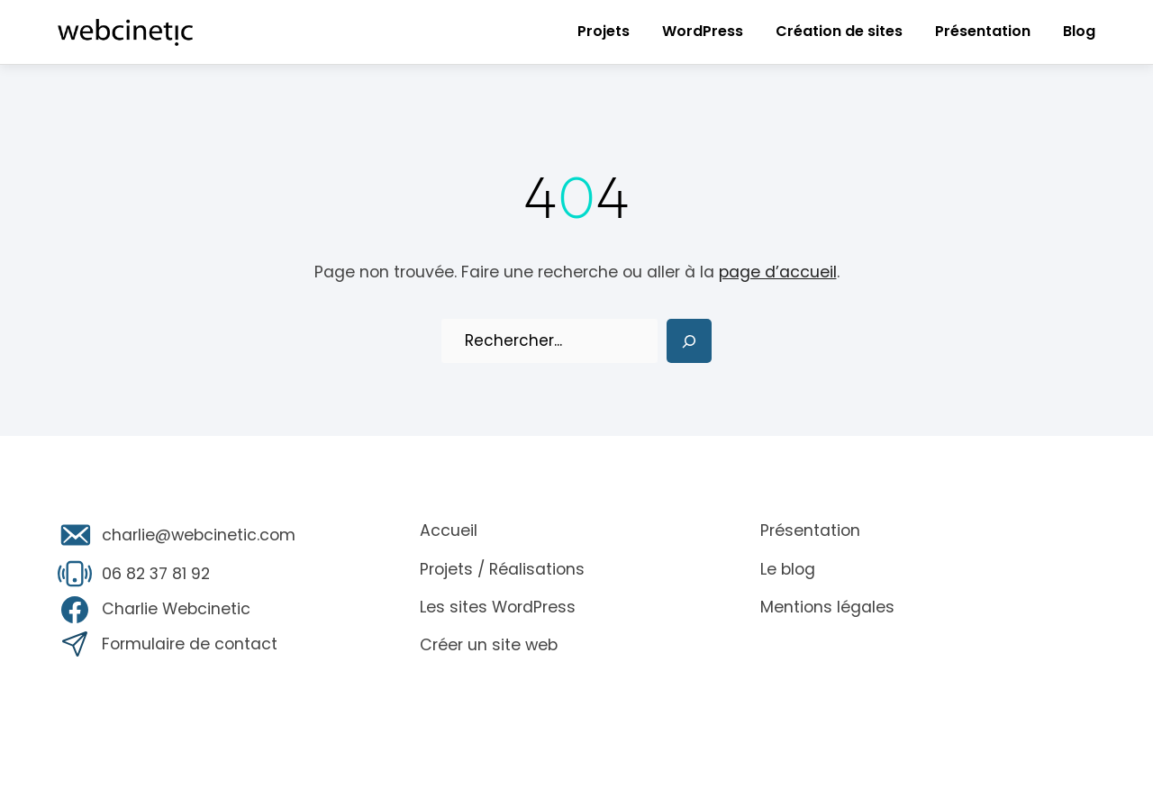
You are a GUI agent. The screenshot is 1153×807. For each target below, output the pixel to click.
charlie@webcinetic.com (198, 535)
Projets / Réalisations (502, 569)
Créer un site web (489, 645)
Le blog (787, 569)
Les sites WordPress (498, 607)
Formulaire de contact (189, 644)
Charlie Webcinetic (176, 609)
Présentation (810, 530)
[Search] (689, 341)
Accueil (448, 530)
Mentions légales (827, 607)
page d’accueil (778, 272)
